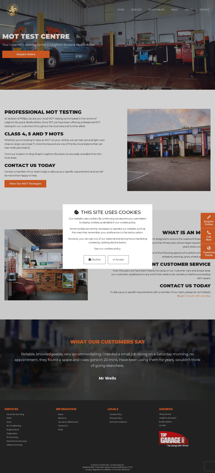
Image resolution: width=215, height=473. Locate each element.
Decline (94, 259)
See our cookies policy (107, 248)
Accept (118, 259)
